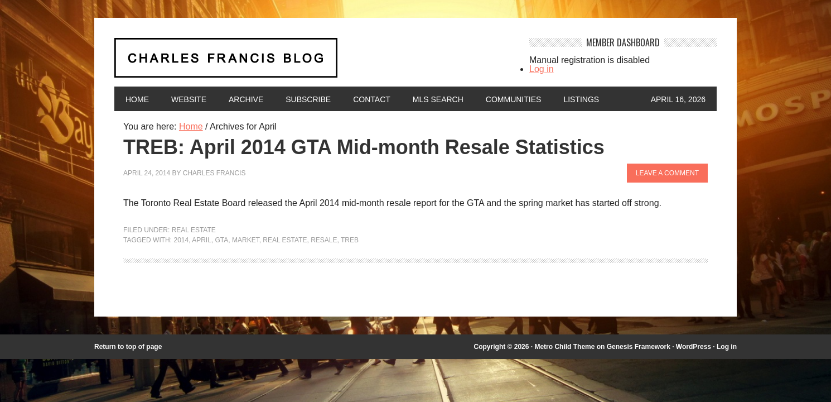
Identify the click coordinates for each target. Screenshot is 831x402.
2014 (181, 240)
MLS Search (438, 99)
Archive (246, 99)
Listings (581, 99)
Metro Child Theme (564, 347)
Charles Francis (214, 173)
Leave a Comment (667, 173)
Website (188, 99)
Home (137, 99)
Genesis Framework (638, 347)
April (201, 240)
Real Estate (194, 230)
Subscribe (308, 99)
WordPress (693, 347)
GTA (222, 240)
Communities (514, 99)
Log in (541, 69)
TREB (350, 240)
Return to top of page (128, 347)
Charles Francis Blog (311, 62)
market (245, 240)
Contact (371, 99)
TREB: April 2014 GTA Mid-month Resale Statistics (364, 147)
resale (324, 240)
